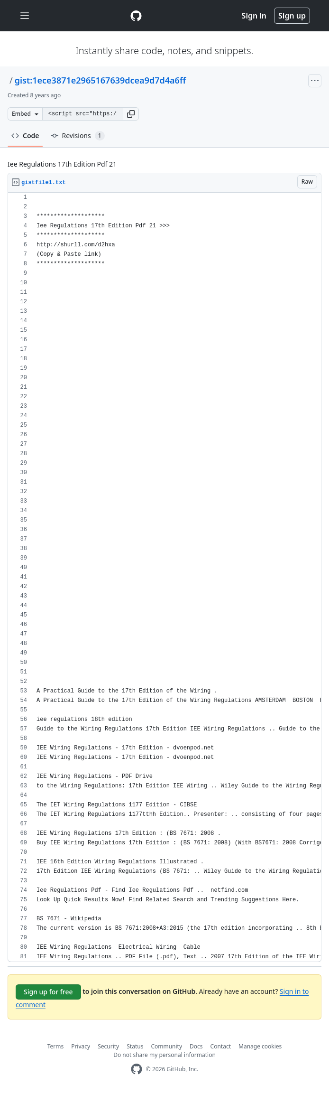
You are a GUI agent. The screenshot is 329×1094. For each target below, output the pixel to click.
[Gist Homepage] (136, 15)
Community (166, 1046)
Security (108, 1046)
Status (135, 1046)
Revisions (78, 135)
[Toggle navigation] (24, 16)
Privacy (80, 1046)
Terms (55, 1046)
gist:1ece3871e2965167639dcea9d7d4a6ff (100, 80)
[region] (164, 577)
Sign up (292, 15)
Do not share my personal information (164, 1055)
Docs (196, 1046)
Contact (220, 1046)
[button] (131, 114)
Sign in (254, 15)
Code (25, 135)
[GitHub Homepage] (136, 1069)
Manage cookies (260, 1046)
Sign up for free (48, 991)
